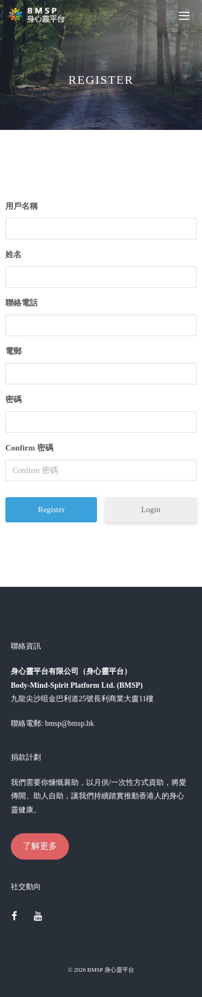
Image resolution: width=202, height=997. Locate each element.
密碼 (13, 399)
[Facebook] (14, 917)
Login (151, 509)
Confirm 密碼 (29, 447)
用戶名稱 (21, 206)
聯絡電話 (21, 303)
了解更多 (40, 845)
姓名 (13, 254)
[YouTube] (38, 917)
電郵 (13, 351)
